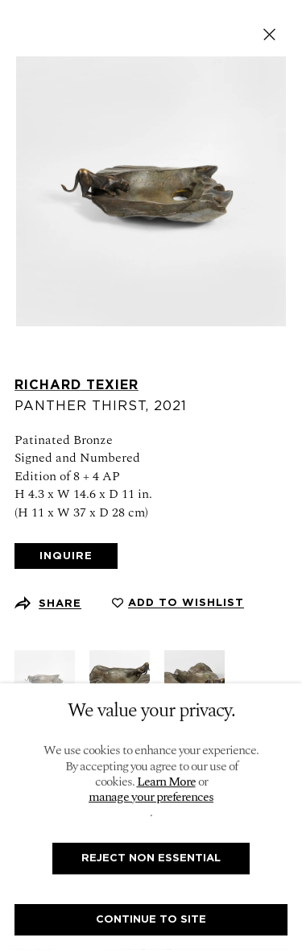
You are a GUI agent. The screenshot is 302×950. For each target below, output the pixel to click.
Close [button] (269, 34)
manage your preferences (151, 797)
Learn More (166, 781)
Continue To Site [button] (151, 919)
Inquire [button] (66, 556)
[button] (178, 602)
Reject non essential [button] (151, 858)
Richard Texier (76, 384)
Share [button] (60, 603)
